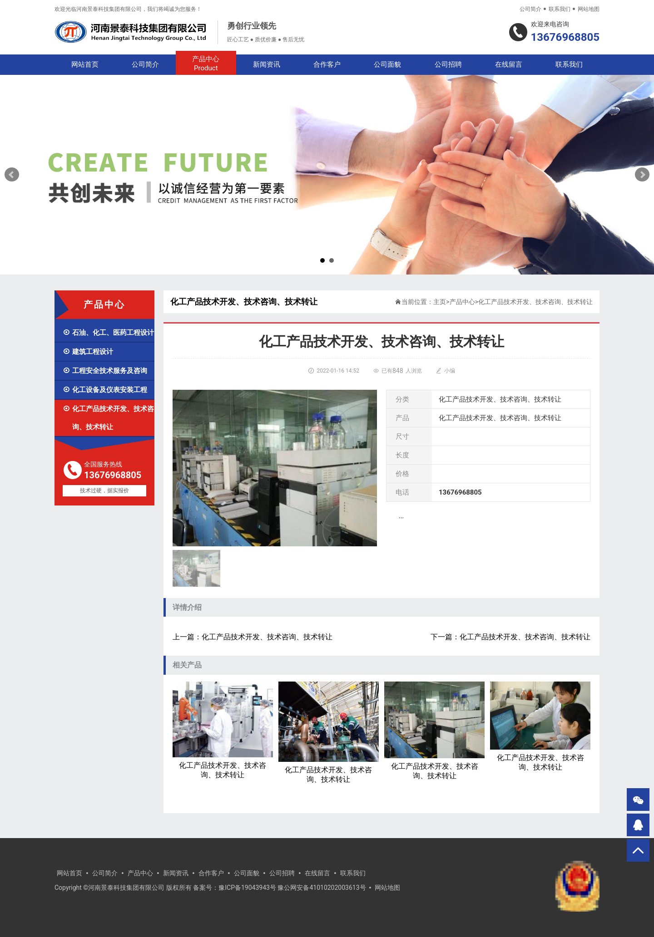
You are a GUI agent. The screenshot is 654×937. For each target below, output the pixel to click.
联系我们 (559, 9)
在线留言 (508, 64)
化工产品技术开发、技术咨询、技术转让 (108, 418)
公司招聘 (448, 64)
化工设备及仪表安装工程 (105, 390)
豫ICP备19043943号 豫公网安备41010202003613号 (292, 887)
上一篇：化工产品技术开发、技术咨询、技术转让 (252, 637)
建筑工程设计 (88, 352)
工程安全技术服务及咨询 (105, 371)
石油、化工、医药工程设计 (108, 333)
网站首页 (85, 64)
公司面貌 (387, 64)
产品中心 (206, 64)
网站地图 (589, 9)
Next (642, 174)
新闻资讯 (266, 64)
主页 (439, 301)
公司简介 (530, 9)
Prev (12, 174)
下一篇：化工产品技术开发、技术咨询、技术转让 (510, 637)
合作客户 (327, 64)
